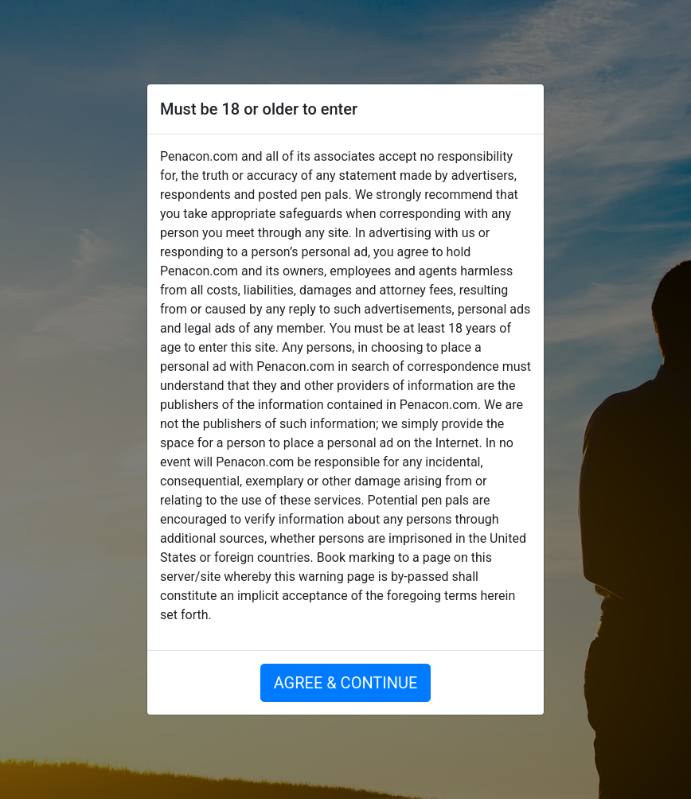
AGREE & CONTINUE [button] (346, 682)
